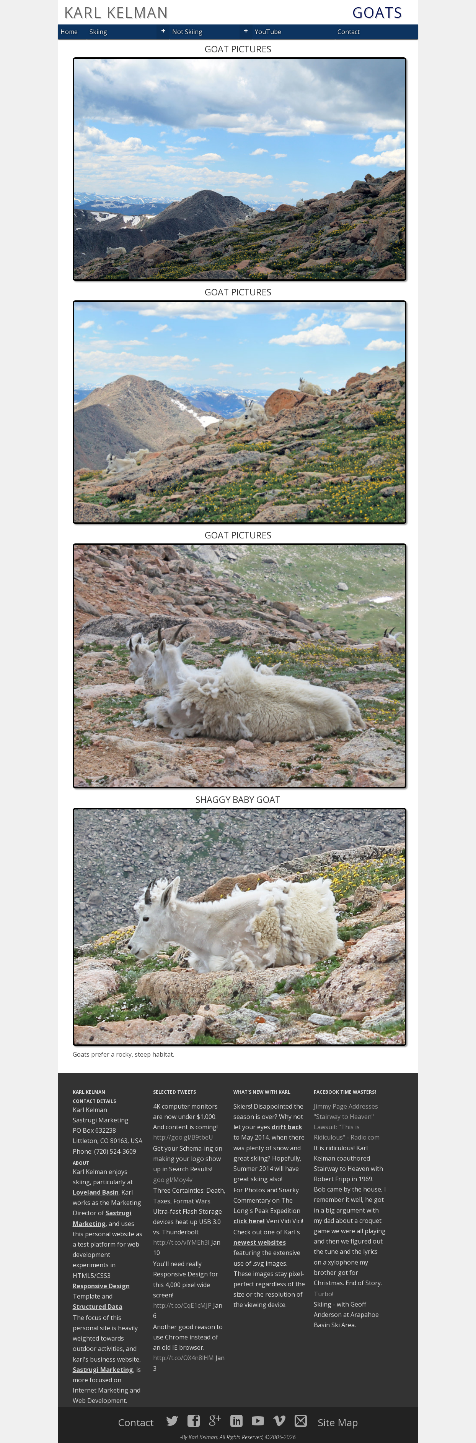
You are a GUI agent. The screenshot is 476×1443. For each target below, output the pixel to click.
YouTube (268, 32)
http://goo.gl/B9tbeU (183, 1137)
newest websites (259, 1242)
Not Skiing (187, 32)
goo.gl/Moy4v (172, 1179)
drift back (287, 1127)
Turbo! (323, 1294)
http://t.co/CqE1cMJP (182, 1305)
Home (69, 32)
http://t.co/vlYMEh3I (181, 1242)
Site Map (338, 1422)
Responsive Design (101, 1286)
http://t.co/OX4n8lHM (183, 1358)
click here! (249, 1221)
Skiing (98, 32)
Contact (348, 32)
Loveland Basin (96, 1192)
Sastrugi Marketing (103, 1369)
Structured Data (97, 1306)
